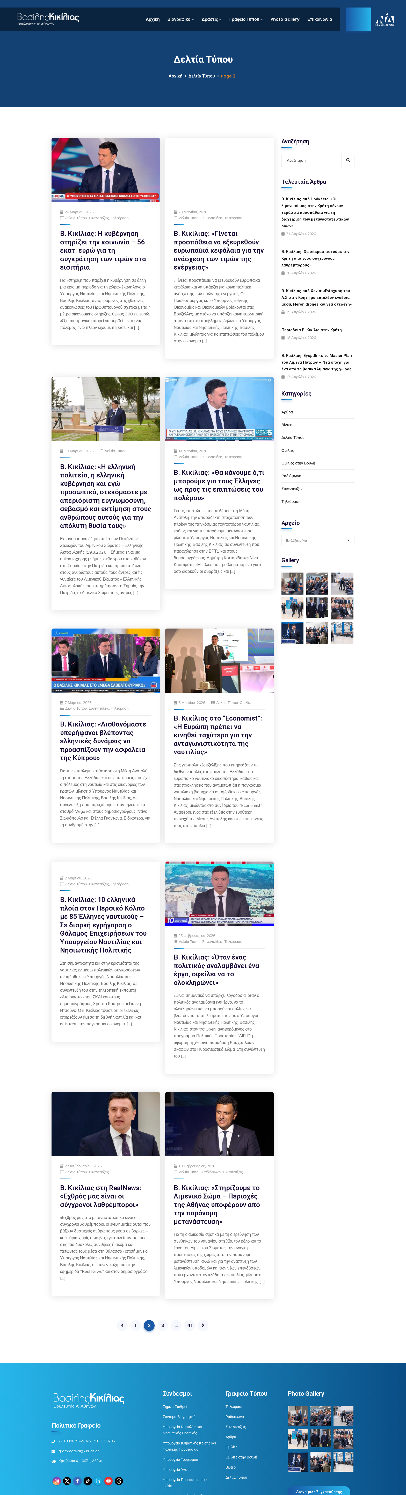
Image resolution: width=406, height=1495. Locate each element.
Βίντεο (286, 424)
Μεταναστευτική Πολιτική (182, 1482)
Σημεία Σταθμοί (175, 1393)
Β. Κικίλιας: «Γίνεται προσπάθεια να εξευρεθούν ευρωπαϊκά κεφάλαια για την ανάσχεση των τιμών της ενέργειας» (219, 193)
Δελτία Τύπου (202, 76)
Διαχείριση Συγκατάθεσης (319, 1478)
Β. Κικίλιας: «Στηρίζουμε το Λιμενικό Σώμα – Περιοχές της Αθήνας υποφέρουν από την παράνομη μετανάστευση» (217, 1191)
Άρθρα (287, 412)
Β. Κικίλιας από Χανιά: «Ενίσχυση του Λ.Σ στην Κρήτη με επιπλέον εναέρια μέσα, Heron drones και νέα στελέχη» (316, 297)
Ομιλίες (245, 689)
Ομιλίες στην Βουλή (298, 463)
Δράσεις (210, 19)
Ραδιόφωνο (211, 1158)
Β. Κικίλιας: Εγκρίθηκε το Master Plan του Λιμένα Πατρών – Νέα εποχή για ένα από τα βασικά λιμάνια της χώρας (316, 362)
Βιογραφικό (179, 19)
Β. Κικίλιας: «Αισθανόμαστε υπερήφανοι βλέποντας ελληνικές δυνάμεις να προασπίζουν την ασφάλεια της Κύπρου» (103, 727)
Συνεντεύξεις (99, 218)
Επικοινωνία (319, 19)
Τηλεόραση (120, 218)
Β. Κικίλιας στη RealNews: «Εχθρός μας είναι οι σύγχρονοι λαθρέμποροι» (100, 1182)
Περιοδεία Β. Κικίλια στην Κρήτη (311, 330)
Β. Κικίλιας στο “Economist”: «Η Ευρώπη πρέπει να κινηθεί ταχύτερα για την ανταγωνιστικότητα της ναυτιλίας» (218, 721)
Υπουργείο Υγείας (177, 1456)
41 (189, 1312)
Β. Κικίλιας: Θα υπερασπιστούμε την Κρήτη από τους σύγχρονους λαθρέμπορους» (315, 258)
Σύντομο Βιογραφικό (179, 1403)
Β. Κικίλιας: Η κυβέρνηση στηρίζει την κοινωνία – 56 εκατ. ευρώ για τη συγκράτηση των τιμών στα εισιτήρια (103, 250)
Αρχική (153, 19)
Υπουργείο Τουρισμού (180, 1446)
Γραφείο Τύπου (244, 19)
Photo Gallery (285, 19)
